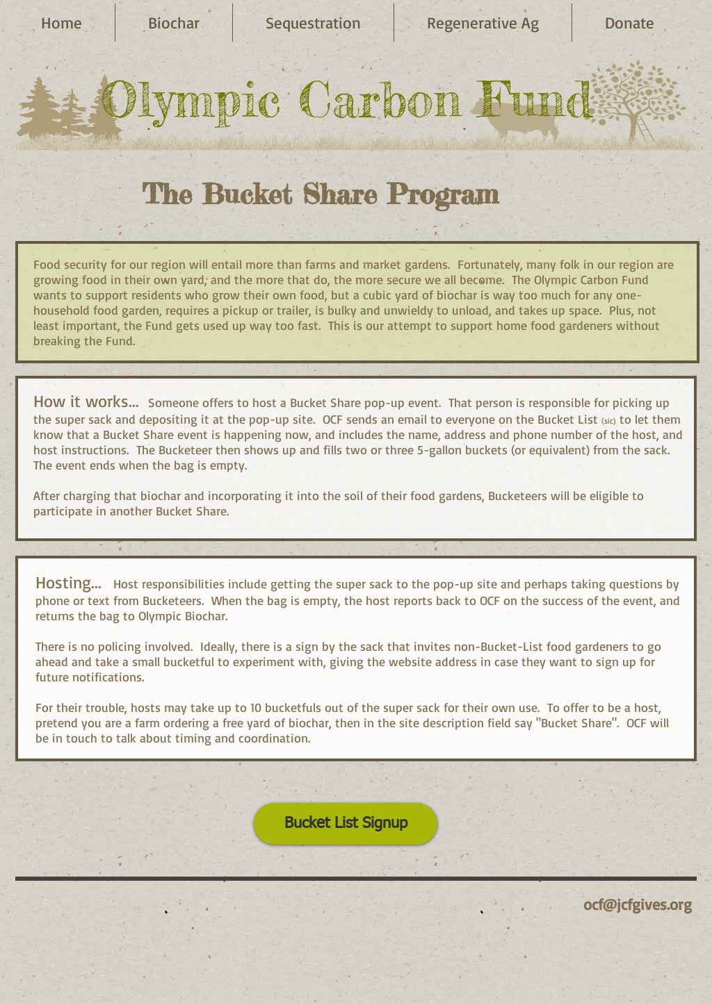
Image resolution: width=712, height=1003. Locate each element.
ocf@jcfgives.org (637, 904)
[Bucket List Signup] (345, 824)
